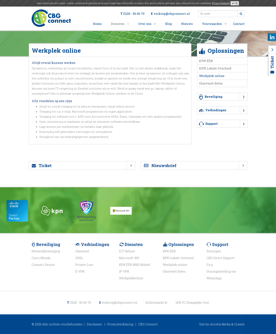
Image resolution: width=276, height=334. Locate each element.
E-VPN (79, 271)
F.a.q (209, 265)
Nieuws (187, 24)
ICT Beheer (127, 251)
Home (97, 24)
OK (235, 3)
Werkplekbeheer (131, 278)
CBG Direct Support (220, 258)
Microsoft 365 (129, 258)
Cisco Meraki (41, 258)
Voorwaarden (214, 24)
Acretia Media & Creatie (227, 324)
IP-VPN (124, 271)
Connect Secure (43, 265)
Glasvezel (82, 251)
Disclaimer (94, 324)
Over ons (147, 24)
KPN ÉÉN (206, 61)
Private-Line (84, 265)
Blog (168, 24)
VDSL (79, 258)
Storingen (213, 251)
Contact (239, 24)
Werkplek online (211, 76)
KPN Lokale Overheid (215, 68)
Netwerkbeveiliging (46, 251)
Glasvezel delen (211, 83)
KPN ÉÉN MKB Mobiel (134, 265)
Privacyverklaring (221, 3)
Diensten (120, 24)
